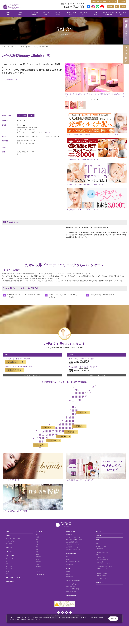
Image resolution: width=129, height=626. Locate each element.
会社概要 (68, 571)
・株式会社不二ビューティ (103, 548)
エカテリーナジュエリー (72, 544)
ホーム (8, 13)
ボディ (8, 561)
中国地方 (38, 562)
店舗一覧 (13, 47)
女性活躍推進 (69, 564)
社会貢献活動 (69, 576)
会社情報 (68, 568)
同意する (113, 618)
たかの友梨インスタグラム (73, 549)
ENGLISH (98, 531)
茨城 (37, 549)
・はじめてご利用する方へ (13, 538)
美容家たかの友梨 (108, 13)
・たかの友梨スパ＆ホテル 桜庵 (104, 566)
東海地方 (38, 557)
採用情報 (122, 1)
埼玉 (37, 542)
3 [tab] (98, 99)
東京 (37, 534)
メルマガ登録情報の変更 (72, 589)
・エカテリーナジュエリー (103, 569)
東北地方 (38, 554)
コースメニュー (71, 13)
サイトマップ (99, 582)
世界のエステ (69, 559)
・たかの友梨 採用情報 (102, 559)
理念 (20, 13)
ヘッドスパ (9, 568)
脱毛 (7, 563)
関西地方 (38, 559)
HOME (4, 47)
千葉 (37, 539)
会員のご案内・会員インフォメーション (16, 578)
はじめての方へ (33, 13)
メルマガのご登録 (70, 586)
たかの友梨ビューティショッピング (104, 1)
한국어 (122, 6)
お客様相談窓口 (10, 581)
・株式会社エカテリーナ (102, 552)
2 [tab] (95, 99)
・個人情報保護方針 (101, 575)
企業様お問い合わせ (71, 595)
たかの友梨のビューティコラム (74, 539)
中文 (116, 6)
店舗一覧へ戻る (11, 80)
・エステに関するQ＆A (12, 541)
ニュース (96, 13)
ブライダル (58, 13)
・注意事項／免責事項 (101, 573)
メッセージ (69, 534)
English (110, 6)
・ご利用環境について (101, 578)
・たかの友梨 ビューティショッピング (103, 563)
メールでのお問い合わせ (72, 584)
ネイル (8, 571)
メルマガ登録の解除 (71, 591)
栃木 (37, 547)
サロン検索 (83, 13)
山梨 (37, 552)
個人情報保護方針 (23, 619)
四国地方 (38, 564)
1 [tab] (92, 99)
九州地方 (38, 566)
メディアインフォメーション (43, 575)
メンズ (8, 573)
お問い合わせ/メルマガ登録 (73, 580)
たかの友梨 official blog (72, 547)
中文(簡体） (99, 535)
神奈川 (37, 537)
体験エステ (45, 13)
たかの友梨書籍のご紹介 (72, 542)
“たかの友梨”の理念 (71, 553)
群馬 (37, 544)
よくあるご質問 (121, 13)
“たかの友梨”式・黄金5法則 (73, 561)
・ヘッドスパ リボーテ (102, 557)
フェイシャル (9, 558)
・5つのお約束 (10, 543)
